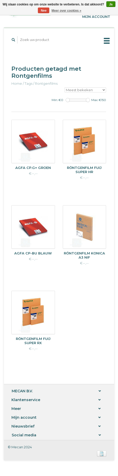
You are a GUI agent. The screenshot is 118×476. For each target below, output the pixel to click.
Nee (43, 10)
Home (16, 83)
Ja (111, 4)
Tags (28, 83)
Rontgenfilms (46, 83)
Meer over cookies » (66, 10)
